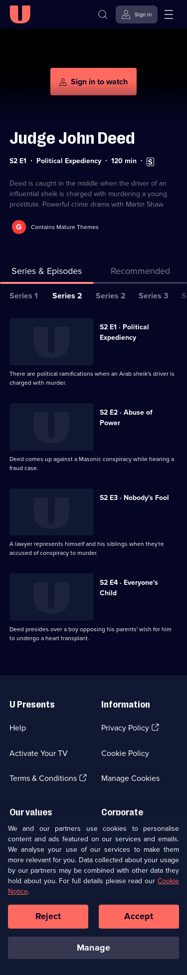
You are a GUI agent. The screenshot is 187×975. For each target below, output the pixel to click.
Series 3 (153, 295)
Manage (93, 950)
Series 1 (23, 295)
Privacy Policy (125, 727)
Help (17, 727)
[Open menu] (169, 14)
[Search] (103, 14)
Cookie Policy (125, 753)
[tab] (140, 273)
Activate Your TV (38, 753)
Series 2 (67, 295)
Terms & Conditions (43, 778)
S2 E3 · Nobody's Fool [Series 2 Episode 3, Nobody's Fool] (134, 497)
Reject (48, 918)
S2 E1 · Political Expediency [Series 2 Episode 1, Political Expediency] (124, 332)
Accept (138, 918)
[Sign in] (137, 14)
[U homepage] (19, 14)
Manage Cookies (130, 778)
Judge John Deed (72, 138)
